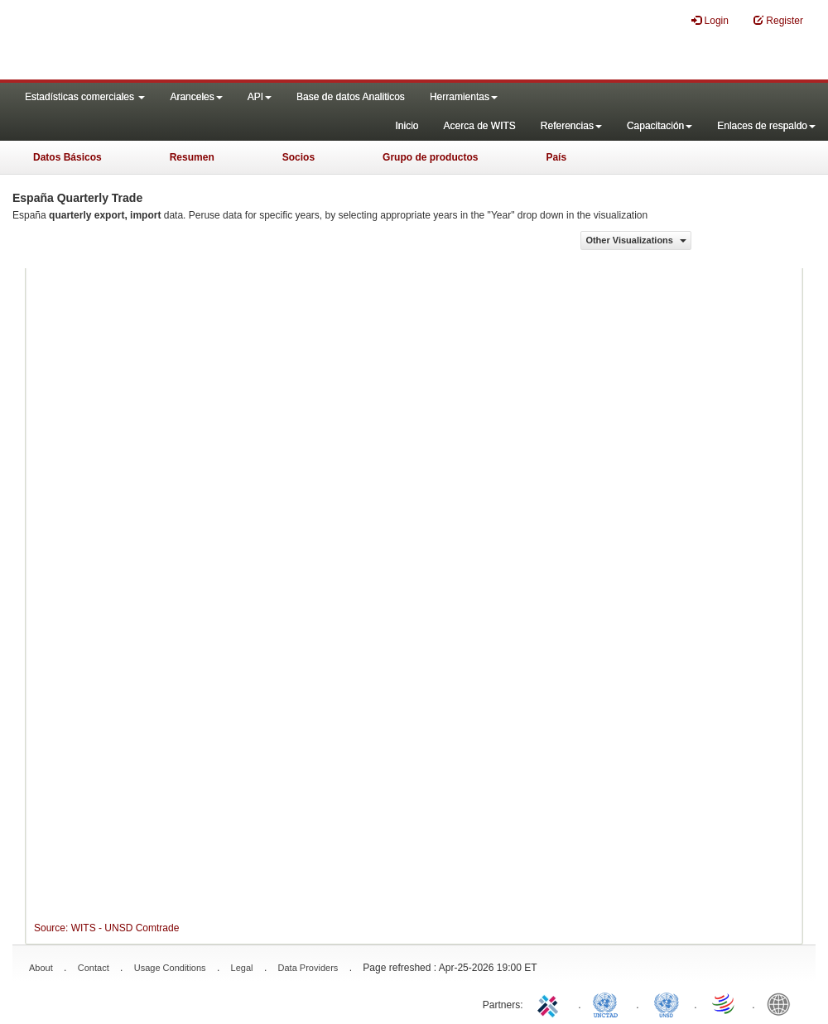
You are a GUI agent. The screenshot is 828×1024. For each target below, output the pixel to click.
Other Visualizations (635, 240)
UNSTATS (666, 1003)
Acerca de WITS (479, 126)
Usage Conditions (170, 968)
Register (778, 20)
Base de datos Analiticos (350, 97)
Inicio (406, 126)
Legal (242, 968)
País (556, 157)
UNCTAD (608, 1003)
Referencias (571, 126)
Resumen (192, 157)
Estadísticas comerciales (85, 97)
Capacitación (659, 126)
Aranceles (196, 97)
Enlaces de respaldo (766, 126)
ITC (550, 1003)
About (41, 968)
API (260, 97)
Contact (93, 968)
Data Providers (308, 968)
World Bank (782, 1003)
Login (710, 20)
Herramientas (464, 97)
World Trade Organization (724, 1003)
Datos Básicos (67, 157)
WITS (165, 41)
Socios (298, 157)
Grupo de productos (430, 157)
